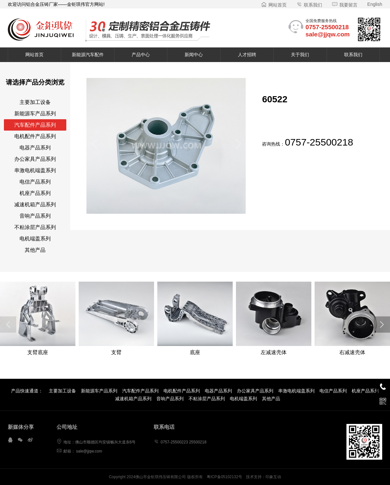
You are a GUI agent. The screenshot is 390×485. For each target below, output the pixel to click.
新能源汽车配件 (88, 54)
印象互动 (273, 477)
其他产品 (35, 250)
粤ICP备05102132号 (224, 477)
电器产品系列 (35, 147)
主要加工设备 (35, 102)
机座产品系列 (35, 193)
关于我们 (300, 54)
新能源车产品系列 (35, 113)
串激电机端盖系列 (35, 170)
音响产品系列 (35, 216)
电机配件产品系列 (35, 136)
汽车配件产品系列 (35, 125)
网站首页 (274, 4)
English (374, 4)
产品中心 (141, 54)
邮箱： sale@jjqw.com (79, 451)
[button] (94, 146)
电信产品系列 (35, 182)
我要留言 (345, 4)
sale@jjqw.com (328, 34)
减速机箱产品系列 (35, 204)
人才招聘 (247, 54)
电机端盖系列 (35, 238)
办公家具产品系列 (35, 159)
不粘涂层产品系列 (35, 227)
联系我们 (309, 4)
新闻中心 (194, 54)
